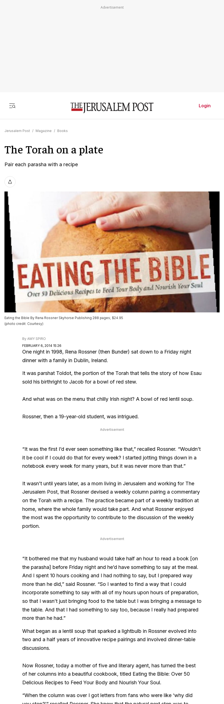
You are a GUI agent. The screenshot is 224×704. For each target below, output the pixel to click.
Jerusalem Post (17, 131)
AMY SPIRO (36, 339)
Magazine (44, 131)
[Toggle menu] (12, 105)
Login (205, 105)
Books (62, 131)
